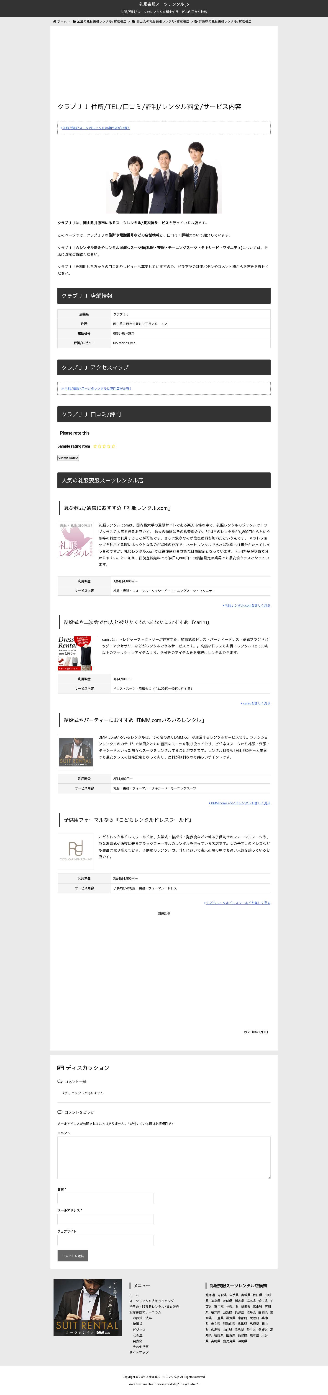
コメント (63, 1133)
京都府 (242, 1318)
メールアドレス (69, 1210)
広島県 (215, 1329)
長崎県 (242, 1335)
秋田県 (257, 1295)
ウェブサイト (67, 1231)
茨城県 (227, 1301)
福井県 (215, 1312)
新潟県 (246, 1306)
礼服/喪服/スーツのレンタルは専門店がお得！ (95, 127)
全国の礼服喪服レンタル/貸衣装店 (154, 1306)
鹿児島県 (229, 1341)
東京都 (219, 1306)
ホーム (134, 1295)
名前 (61, 1189)
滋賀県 (231, 1318)
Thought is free (188, 1384)
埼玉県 (263, 1301)
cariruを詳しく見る (255, 703)
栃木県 (239, 1301)
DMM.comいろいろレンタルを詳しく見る (239, 803)
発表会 (137, 1341)
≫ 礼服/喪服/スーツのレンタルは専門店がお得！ (96, 388)
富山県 (257, 1306)
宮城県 (246, 1295)
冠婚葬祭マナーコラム (145, 1312)
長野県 (239, 1312)
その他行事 (141, 1346)
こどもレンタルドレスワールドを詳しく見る (237, 902)
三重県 (219, 1318)
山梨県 (227, 1312)
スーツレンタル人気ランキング (151, 1301)
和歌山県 (229, 1323)
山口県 (227, 1329)
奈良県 (215, 1323)
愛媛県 (263, 1329)
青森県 (222, 1295)
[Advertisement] (164, 67)
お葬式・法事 (142, 1318)
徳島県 (239, 1329)
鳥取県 (242, 1323)
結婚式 (137, 1323)
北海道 (210, 1295)
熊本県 (254, 1335)
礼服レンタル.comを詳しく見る (246, 605)
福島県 (215, 1301)
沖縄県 (242, 1341)
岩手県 (234, 1295)
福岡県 (219, 1335)
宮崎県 (215, 1341)
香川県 (251, 1329)
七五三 (137, 1335)
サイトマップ (139, 1352)
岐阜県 (251, 1312)
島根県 (254, 1323)
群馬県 (251, 1301)
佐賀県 (231, 1335)
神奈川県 (232, 1306)
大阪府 (254, 1318)
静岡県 (263, 1312)
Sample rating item (73, 445)
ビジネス (139, 1329)
